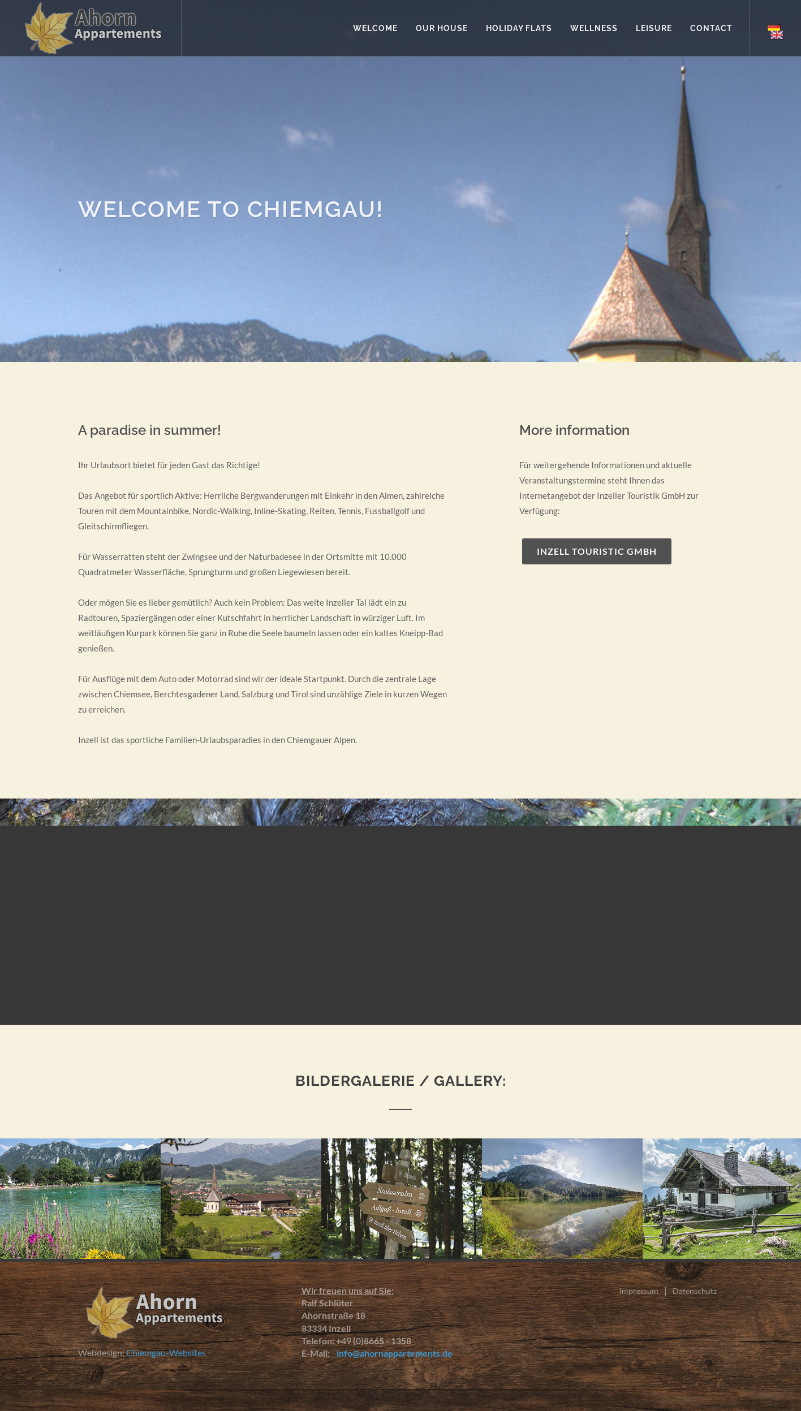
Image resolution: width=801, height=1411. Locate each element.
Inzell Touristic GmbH (597, 551)
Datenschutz (695, 1291)
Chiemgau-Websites (166, 1352)
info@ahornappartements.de (392, 1353)
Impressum (638, 1291)
